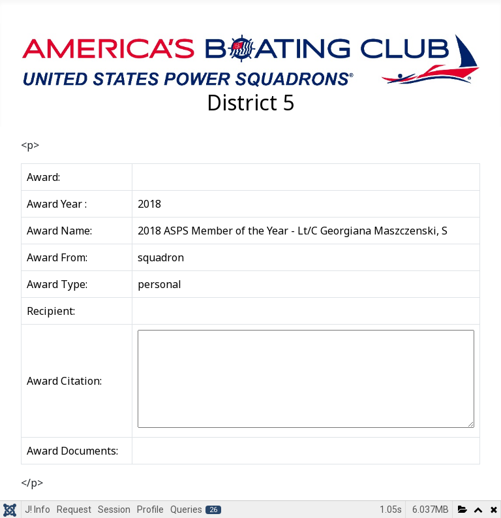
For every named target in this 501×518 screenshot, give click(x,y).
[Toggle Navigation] (14, 15)
